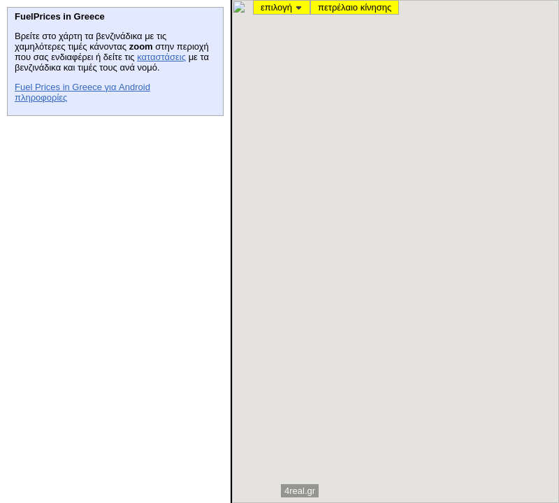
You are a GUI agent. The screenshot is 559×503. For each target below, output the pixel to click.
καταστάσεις (161, 57)
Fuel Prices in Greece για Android (82, 87)
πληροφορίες (41, 97)
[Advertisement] (112, 210)
